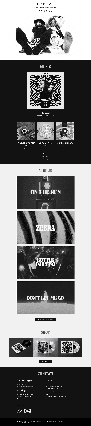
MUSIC (36, 7)
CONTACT (53, 7)
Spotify (45, 159)
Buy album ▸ (45, 118)
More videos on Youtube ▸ (46, 319)
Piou (24, 421)
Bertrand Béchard (39, 421)
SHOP (47, 7)
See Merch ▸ (45, 361)
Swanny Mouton (58, 421)
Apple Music (45, 156)
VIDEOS (41, 7)
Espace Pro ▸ (21, 405)
